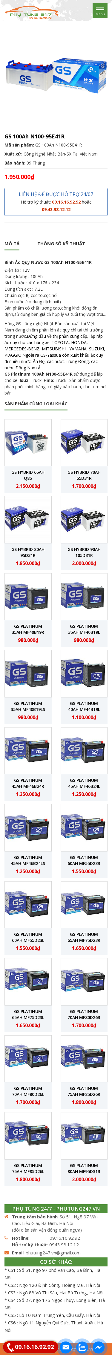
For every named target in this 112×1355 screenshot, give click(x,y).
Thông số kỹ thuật (61, 243)
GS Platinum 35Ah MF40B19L (84, 629)
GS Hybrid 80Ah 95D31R (28, 552)
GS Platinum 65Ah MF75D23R (83, 937)
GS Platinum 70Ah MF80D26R (83, 1014)
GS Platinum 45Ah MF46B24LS (28, 860)
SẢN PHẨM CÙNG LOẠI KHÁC (35, 404)
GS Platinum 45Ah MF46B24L (84, 783)
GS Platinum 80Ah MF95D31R (83, 1168)
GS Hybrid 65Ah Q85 (28, 475)
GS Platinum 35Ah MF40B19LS (28, 706)
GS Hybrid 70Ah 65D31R (84, 475)
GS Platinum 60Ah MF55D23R (83, 860)
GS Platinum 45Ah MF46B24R (28, 783)
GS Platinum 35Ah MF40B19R (28, 629)
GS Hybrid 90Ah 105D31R (84, 552)
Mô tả (11, 243)
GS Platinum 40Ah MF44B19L (84, 706)
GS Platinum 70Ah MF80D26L (28, 1091)
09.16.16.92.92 (34, 1347)
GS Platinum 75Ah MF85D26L (28, 1168)
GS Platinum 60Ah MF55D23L (28, 937)
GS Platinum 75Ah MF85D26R (83, 1091)
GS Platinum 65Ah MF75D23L (28, 1014)
